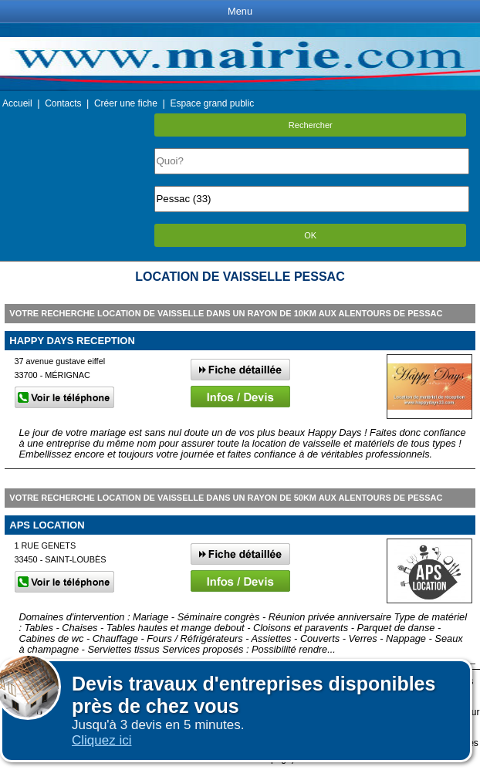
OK (310, 235)
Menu (240, 11)
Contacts (63, 103)
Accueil (17, 103)
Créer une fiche (125, 103)
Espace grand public (212, 103)
